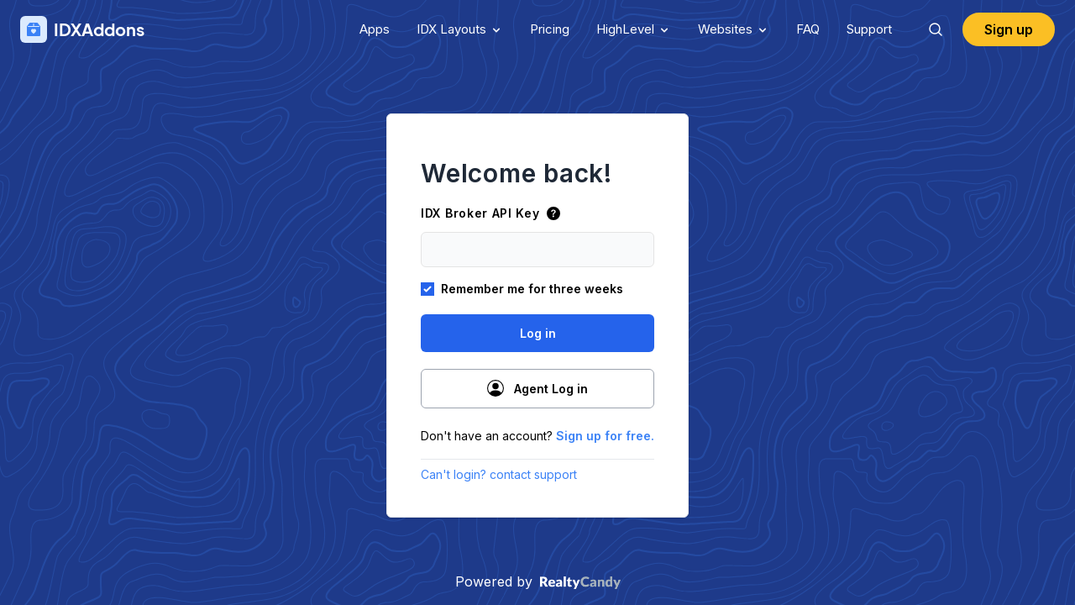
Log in (538, 333)
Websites (733, 29)
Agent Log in (537, 388)
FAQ (808, 29)
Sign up (1008, 29)
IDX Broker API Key (490, 213)
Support (869, 29)
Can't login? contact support (499, 474)
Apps (374, 29)
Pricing (549, 29)
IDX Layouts (460, 29)
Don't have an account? (537, 436)
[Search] (935, 29)
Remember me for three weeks (532, 288)
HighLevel (633, 29)
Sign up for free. (605, 436)
